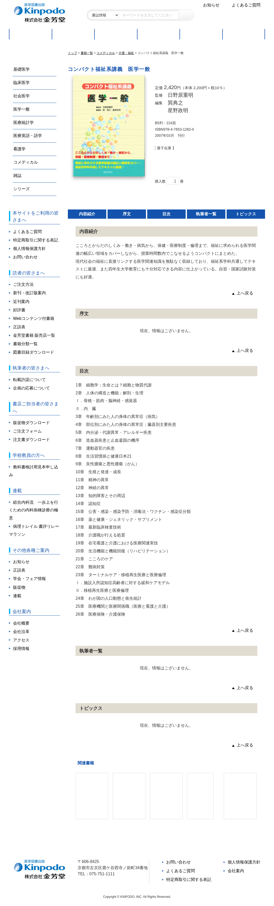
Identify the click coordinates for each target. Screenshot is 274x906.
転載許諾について (29, 379)
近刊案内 (21, 301)
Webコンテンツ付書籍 (33, 318)
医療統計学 (23, 122)
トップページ (30, 34)
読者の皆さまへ (29, 273)
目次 (166, 218)
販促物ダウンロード (31, 422)
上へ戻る (245, 297)
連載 (243, 34)
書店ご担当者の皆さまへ (36, 407)
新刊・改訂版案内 (29, 293)
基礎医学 (21, 69)
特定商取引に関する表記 (35, 240)
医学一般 (21, 109)
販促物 (19, 587)
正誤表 (19, 327)
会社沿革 (21, 631)
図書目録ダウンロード (33, 352)
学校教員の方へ (29, 455)
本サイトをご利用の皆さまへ (36, 216)
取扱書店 (201, 34)
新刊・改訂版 (73, 34)
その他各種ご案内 (31, 550)
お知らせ (211, 5)
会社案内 (22, 611)
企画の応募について (31, 388)
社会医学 (21, 96)
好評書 (115, 34)
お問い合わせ (25, 257)
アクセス (21, 640)
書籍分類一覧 (25, 344)
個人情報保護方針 (29, 248)
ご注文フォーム (27, 431)
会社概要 (21, 623)
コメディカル (25, 162)
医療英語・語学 (27, 135)
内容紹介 (87, 218)
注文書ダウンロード (31, 439)
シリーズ (21, 189)
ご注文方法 (158, 34)
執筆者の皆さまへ (31, 368)
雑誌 (17, 175)
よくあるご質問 (246, 5)
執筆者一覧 (206, 218)
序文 (127, 218)
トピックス (246, 218)
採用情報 (21, 648)
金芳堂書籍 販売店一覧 (34, 335)
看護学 (19, 149)
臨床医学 (21, 82)
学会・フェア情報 (29, 578)
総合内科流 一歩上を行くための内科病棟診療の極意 (33, 510)
